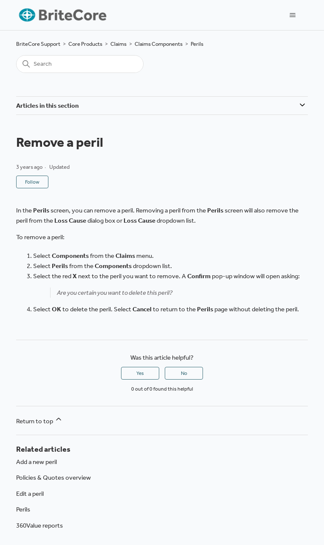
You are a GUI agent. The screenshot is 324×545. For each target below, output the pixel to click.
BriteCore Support (38, 44)
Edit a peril (30, 493)
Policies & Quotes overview (53, 477)
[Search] (80, 64)
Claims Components (159, 44)
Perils (197, 44)
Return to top (39, 420)
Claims (118, 44)
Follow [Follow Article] (32, 182)
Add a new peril (36, 462)
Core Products (85, 44)
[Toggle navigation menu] (293, 15)
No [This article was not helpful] (184, 373)
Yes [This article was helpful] (140, 373)
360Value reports (39, 525)
